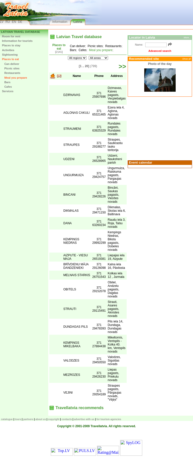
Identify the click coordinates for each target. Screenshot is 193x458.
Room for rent (11, 36)
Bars (6, 82)
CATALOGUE (7, 419)
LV (2, 22)
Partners (28, 419)
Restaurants (11, 72)
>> (122, 66)
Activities (8, 50)
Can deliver (10, 63)
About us (40, 419)
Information (59, 22)
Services (7, 91)
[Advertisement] (159, 128)
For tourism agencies (108, 419)
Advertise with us (84, 419)
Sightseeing (10, 54)
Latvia (77, 22)
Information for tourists (17, 40)
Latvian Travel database (20, 31)
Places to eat (10, 59)
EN (14, 22)
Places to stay (11, 45)
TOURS (18, 419)
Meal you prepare (14, 77)
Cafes (7, 86)
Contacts (67, 419)
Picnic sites (11, 68)
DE (20, 22)
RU (8, 22)
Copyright (54, 419)
